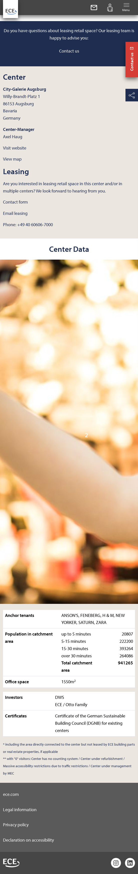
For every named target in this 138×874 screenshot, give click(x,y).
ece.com (11, 794)
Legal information (20, 809)
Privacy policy (16, 825)
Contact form (15, 202)
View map (12, 159)
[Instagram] (116, 863)
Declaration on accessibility (28, 840)
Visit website (14, 148)
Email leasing (15, 213)
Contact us (69, 51)
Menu (126, 7)
